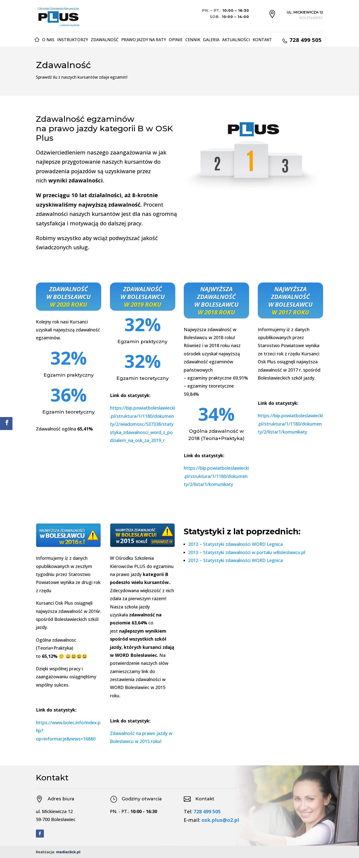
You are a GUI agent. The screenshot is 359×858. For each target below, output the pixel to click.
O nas (48, 39)
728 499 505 (207, 811)
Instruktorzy (72, 39)
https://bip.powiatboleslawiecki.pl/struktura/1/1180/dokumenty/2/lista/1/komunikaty (216, 476)
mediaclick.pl (68, 851)
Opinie (175, 39)
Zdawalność (104, 39)
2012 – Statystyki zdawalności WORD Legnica (235, 560)
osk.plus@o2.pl (220, 820)
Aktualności (236, 39)
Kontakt (262, 39)
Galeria (211, 39)
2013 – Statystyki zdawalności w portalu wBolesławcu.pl (246, 552)
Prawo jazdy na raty (143, 39)
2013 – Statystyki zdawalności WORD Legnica (235, 544)
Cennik (192, 39)
